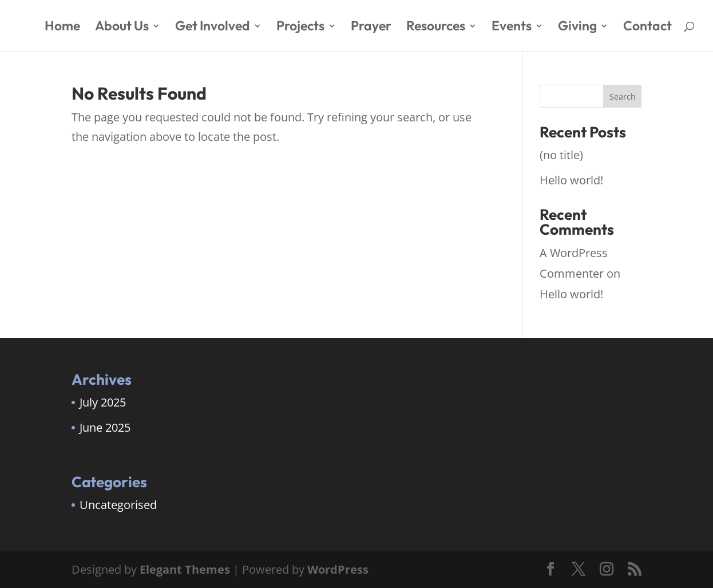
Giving (577, 28)
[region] (149, 498)
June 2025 (105, 427)
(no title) (561, 155)
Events (512, 28)
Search (622, 96)
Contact (647, 28)
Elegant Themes (185, 569)
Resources (435, 28)
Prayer (371, 28)
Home (62, 28)
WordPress (338, 569)
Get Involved (212, 28)
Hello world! (571, 180)
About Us (122, 28)
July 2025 (103, 402)
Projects (300, 28)
